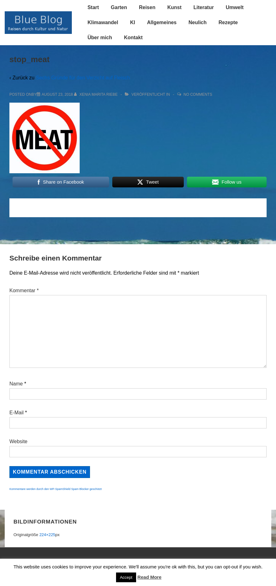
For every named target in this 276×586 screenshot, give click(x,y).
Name (16, 383)
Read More (149, 577)
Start (93, 7)
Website (18, 441)
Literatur (204, 7)
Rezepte (228, 22)
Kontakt (133, 37)
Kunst (174, 7)
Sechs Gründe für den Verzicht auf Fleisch (83, 77)
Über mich (100, 37)
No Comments (197, 94)
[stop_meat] (57, 94)
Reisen (147, 7)
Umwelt (235, 7)
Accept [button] (126, 577)
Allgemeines (162, 22)
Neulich (197, 22)
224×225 (47, 534)
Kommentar (24, 290)
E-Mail (16, 412)
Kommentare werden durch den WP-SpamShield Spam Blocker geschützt (55, 489)
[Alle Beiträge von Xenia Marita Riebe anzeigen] (96, 94)
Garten (119, 7)
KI (132, 22)
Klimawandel (103, 22)
